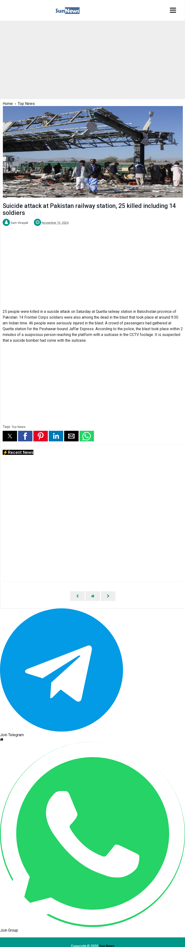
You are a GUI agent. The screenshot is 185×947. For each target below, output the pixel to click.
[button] (10, 436)
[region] (92, 59)
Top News (18, 427)
